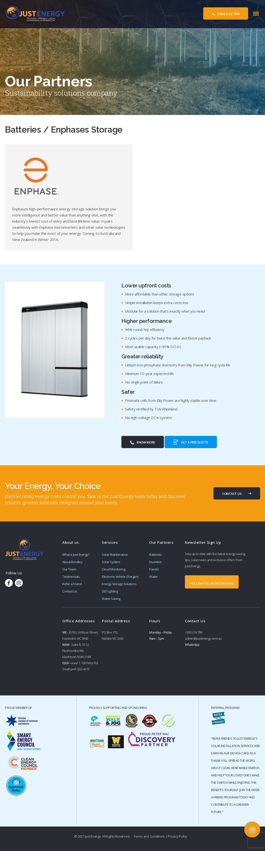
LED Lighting (110, 591)
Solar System (111, 562)
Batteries (155, 554)
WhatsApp (192, 644)
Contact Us (69, 591)
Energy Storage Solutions (119, 584)
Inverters (155, 562)
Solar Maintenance (115, 554)
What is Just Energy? (75, 554)
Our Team (69, 569)
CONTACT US (232, 493)
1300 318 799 (225, 13)
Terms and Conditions (149, 836)
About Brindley (72, 562)
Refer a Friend (72, 584)
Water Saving (111, 598)
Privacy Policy (177, 836)
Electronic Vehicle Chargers (120, 576)
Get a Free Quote (190, 442)
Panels (154, 569)
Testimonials (71, 576)
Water (153, 576)
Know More (142, 442)
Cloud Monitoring (113, 569)
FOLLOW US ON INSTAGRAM (212, 583)
